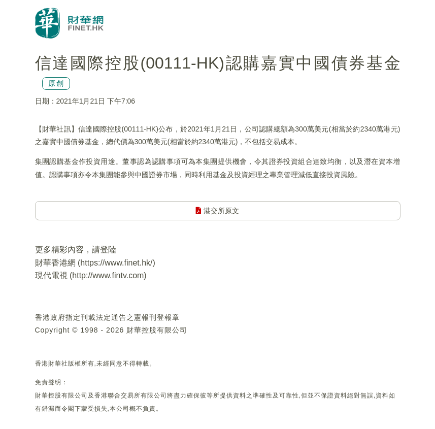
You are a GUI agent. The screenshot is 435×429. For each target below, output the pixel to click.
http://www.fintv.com (108, 275)
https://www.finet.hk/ (116, 262)
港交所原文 (217, 211)
